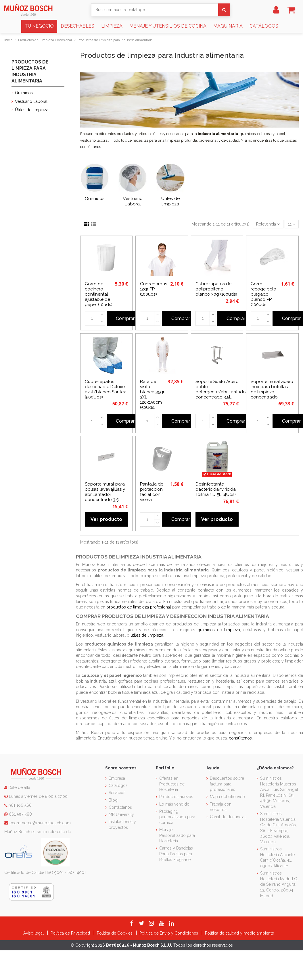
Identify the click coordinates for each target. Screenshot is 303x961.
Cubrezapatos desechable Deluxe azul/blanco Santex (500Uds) (105, 389)
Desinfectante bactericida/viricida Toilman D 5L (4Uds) (215, 489)
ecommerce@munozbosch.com (40, 823)
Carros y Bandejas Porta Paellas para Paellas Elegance (176, 854)
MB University (121, 814)
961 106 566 (20, 805)
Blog (113, 800)
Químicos (95, 198)
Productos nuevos (176, 796)
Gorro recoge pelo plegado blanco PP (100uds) (263, 294)
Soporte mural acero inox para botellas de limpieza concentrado (272, 389)
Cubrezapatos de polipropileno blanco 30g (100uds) (216, 289)
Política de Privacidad (71, 933)
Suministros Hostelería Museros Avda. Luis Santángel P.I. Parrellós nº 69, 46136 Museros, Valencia (279, 792)
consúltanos (90, 147)
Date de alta (18, 787)
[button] (39, 26)
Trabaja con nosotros (220, 807)
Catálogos (118, 785)
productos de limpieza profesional (138, 607)
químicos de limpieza (218, 629)
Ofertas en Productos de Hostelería (172, 784)
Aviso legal (34, 933)
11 (291, 224)
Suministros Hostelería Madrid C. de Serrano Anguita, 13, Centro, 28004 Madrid (279, 884)
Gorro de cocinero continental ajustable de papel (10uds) (98, 294)
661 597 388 (20, 814)
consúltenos (240, 738)
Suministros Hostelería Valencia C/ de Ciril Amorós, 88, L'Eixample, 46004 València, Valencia (278, 827)
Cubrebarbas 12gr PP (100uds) (153, 289)
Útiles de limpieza (170, 201)
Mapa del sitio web (227, 796)
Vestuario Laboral (133, 201)
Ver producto (106, 519)
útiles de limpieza (147, 635)
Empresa (117, 778)
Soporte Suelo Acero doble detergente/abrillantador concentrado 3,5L (221, 389)
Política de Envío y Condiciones (169, 933)
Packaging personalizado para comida (177, 817)
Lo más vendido (174, 804)
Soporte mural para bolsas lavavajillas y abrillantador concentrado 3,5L (105, 492)
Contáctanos (120, 807)
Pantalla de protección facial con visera (151, 492)
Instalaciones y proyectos (122, 824)
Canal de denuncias (228, 816)
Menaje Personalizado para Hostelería (177, 835)
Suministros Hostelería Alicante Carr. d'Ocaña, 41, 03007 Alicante (277, 857)
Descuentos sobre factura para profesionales (227, 784)
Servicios (117, 792)
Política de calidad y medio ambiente (239, 933)
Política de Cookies (115, 933)
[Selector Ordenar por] (268, 224)
